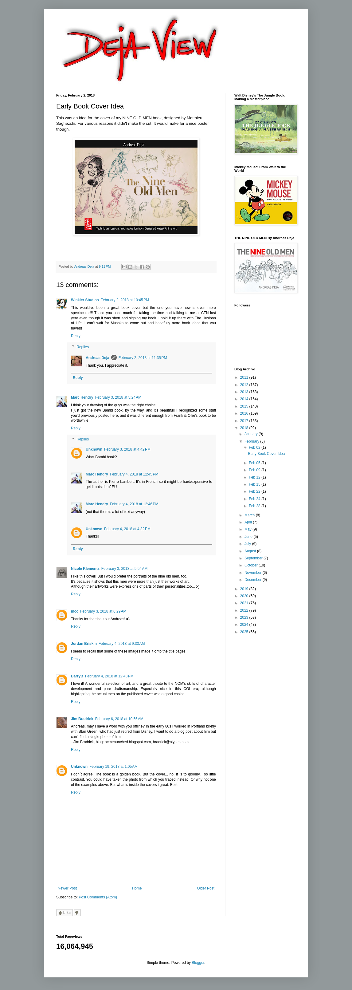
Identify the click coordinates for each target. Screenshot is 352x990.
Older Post (205, 888)
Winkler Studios (85, 300)
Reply (75, 336)
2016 (244, 413)
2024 (244, 624)
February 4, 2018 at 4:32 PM (127, 529)
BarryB (77, 676)
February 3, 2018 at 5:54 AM (124, 568)
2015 (244, 406)
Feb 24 (255, 499)
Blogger (198, 962)
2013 (244, 392)
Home (137, 888)
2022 (244, 610)
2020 (244, 596)
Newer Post (67, 888)
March (250, 515)
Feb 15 (255, 484)
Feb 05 (255, 463)
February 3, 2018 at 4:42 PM (127, 449)
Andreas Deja (97, 358)
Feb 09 (255, 470)
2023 (244, 617)
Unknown (94, 449)
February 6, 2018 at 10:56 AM (119, 719)
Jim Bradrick (82, 719)
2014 (244, 399)
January (251, 434)
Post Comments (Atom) (98, 897)
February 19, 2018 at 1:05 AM (113, 766)
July (248, 544)
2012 (244, 385)
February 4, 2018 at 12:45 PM (134, 474)
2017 (244, 421)
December (253, 580)
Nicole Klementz (85, 568)
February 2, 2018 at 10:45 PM (125, 300)
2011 (244, 377)
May (248, 529)
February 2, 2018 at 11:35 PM (143, 358)
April (248, 522)
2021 (244, 603)
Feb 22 (255, 491)
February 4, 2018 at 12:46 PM (134, 504)
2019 (244, 589)
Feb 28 (255, 506)
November (253, 572)
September (254, 558)
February (252, 441)
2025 (244, 632)
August (250, 551)
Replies (82, 347)
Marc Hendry (82, 397)
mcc (74, 611)
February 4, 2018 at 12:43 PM (109, 676)
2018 (244, 428)
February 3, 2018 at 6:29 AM (103, 611)
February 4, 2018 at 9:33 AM (122, 643)
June (248, 536)
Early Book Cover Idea (266, 454)
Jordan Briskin (84, 643)
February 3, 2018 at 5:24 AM (118, 397)
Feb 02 (255, 447)
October (251, 565)
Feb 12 (255, 477)
